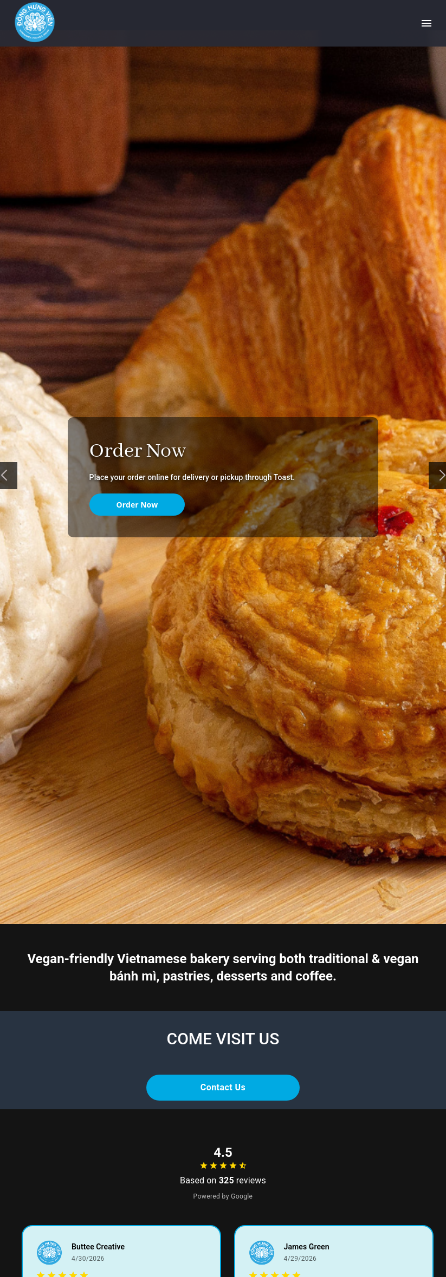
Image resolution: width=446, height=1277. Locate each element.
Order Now (137, 504)
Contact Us (223, 1088)
